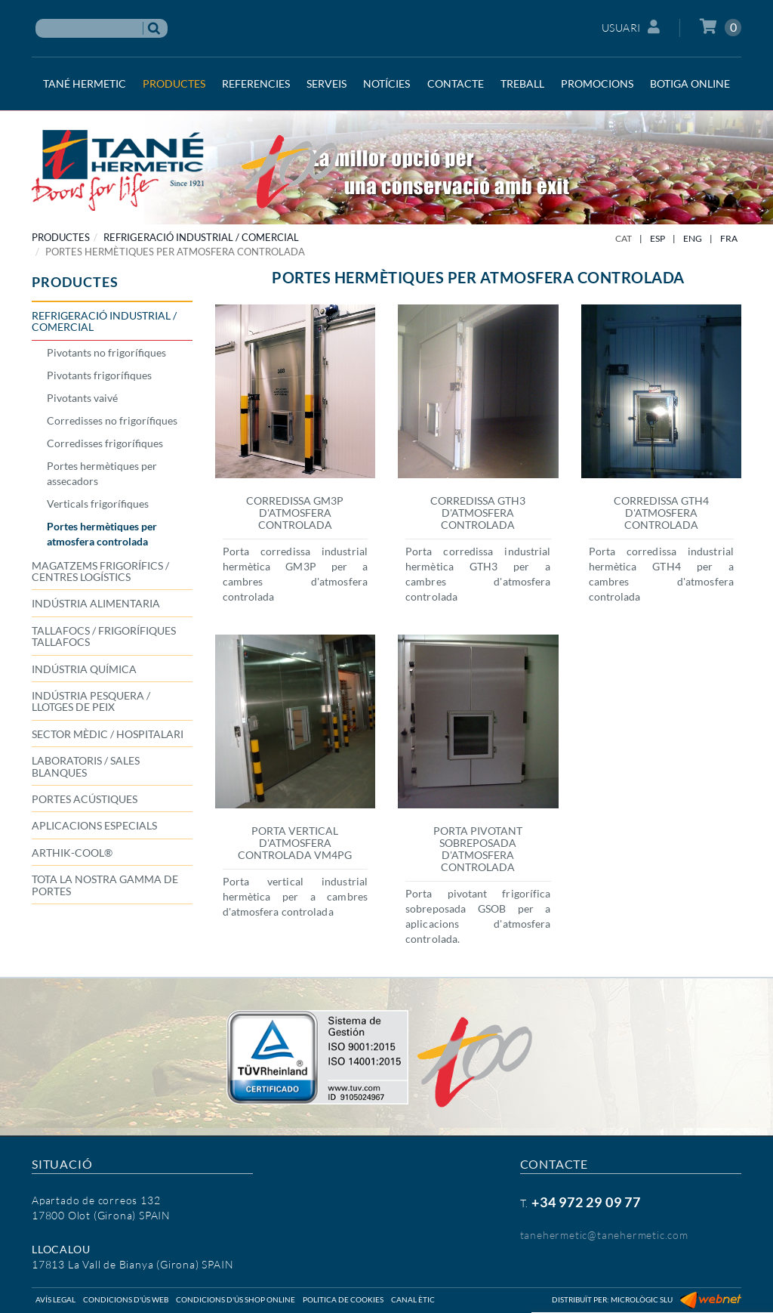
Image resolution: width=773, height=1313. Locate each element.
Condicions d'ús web (125, 1299)
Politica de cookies (343, 1299)
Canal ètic (413, 1299)
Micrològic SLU (642, 1299)
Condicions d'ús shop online (235, 1299)
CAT (623, 238)
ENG (692, 238)
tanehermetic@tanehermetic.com (604, 1234)
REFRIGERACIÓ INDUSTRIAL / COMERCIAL (201, 237)
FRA (729, 238)
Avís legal (55, 1299)
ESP (657, 238)
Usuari (631, 27)
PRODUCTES (61, 237)
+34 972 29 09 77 (586, 1202)
